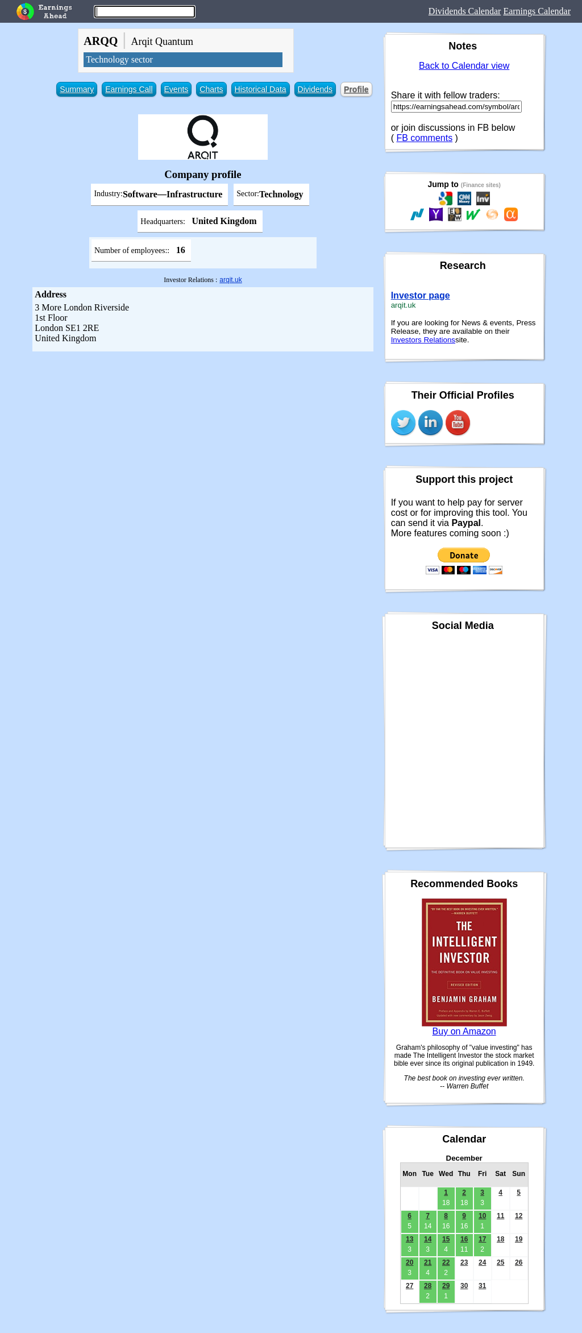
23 (464, 1262)
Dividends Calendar (465, 11)
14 (427, 1239)
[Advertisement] (203, 436)
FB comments (424, 138)
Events (176, 89)
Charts (211, 89)
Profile (356, 89)
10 (482, 1216)
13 (409, 1239)
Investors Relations (423, 340)
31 (482, 1286)
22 (446, 1262)
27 (409, 1286)
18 (500, 1239)
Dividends (315, 89)
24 (482, 1262)
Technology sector (119, 59)
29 (446, 1286)
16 (464, 1239)
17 (482, 1239)
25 (500, 1262)
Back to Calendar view (464, 66)
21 (427, 1262)
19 (518, 1239)
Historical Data (260, 89)
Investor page (420, 295)
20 (409, 1262)
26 (518, 1262)
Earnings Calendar (537, 11)
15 (446, 1239)
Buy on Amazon (464, 1031)
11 (500, 1216)
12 (518, 1216)
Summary (77, 89)
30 (464, 1286)
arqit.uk (230, 280)
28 (427, 1286)
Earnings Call (128, 89)
